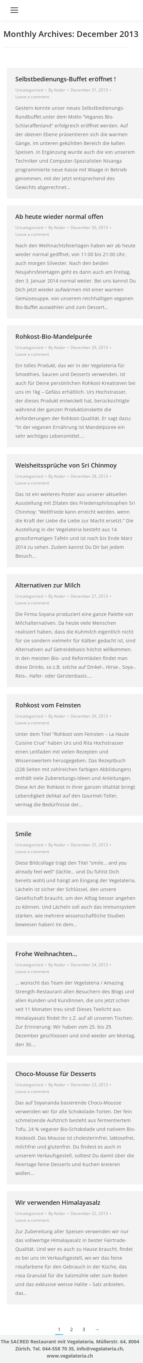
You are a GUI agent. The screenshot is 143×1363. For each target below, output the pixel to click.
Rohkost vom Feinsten (48, 705)
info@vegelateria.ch (100, 1348)
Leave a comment (32, 97)
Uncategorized (29, 90)
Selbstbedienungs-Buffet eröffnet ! (65, 79)
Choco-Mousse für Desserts (55, 1074)
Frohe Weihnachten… (46, 954)
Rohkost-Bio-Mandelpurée (53, 336)
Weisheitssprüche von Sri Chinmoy (66, 465)
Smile (23, 834)
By (56, 90)
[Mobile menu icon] (14, 10)
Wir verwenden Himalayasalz (57, 1202)
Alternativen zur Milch (47, 585)
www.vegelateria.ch (70, 1355)
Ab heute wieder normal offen (59, 216)
